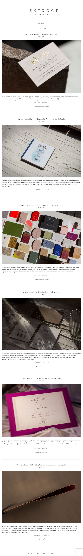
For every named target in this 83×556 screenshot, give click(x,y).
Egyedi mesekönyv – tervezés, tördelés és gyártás (41, 119)
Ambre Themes (50, 553)
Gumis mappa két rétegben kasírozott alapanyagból (41, 465)
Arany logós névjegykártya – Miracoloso (41, 292)
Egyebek (42, 452)
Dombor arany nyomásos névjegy (41, 34)
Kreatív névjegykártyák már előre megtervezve (41, 205)
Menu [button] (43, 23)
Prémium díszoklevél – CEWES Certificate (41, 378)
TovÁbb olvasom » (41, 103)
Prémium (47, 106)
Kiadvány (44, 193)
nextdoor (41, 12)
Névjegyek (41, 106)
